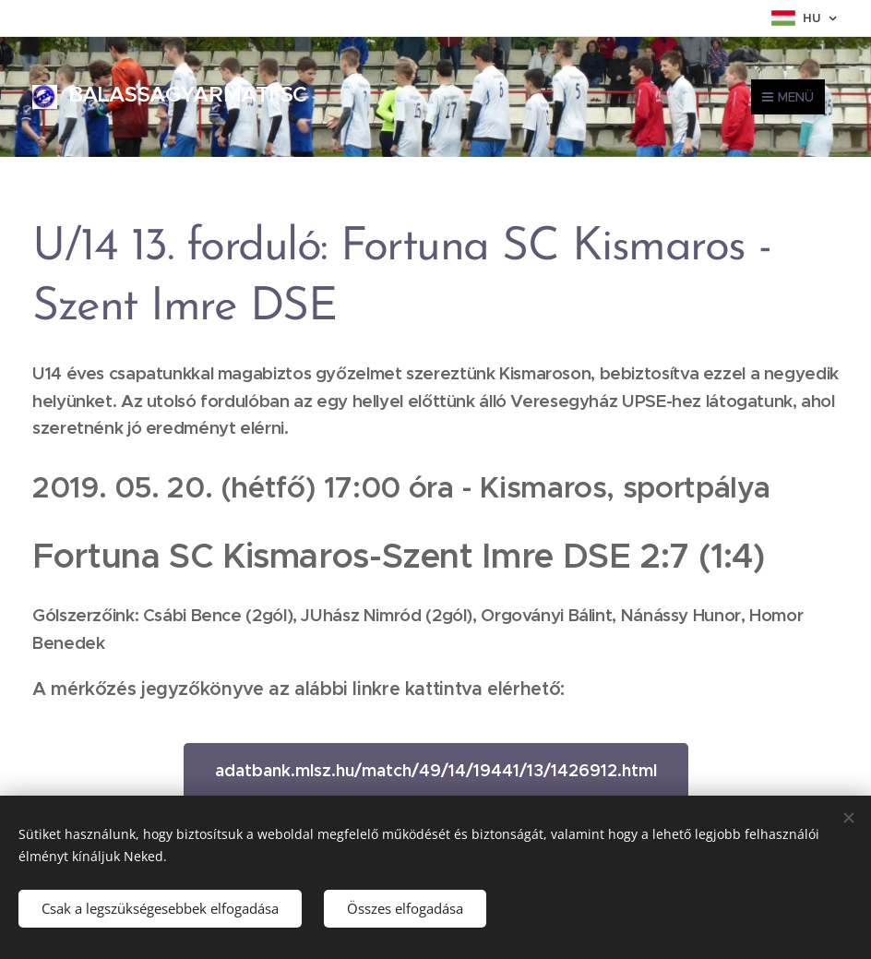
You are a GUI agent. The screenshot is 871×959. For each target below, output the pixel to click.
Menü (788, 97)
